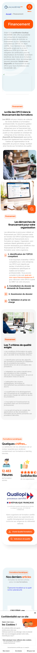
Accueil (8, 14)
